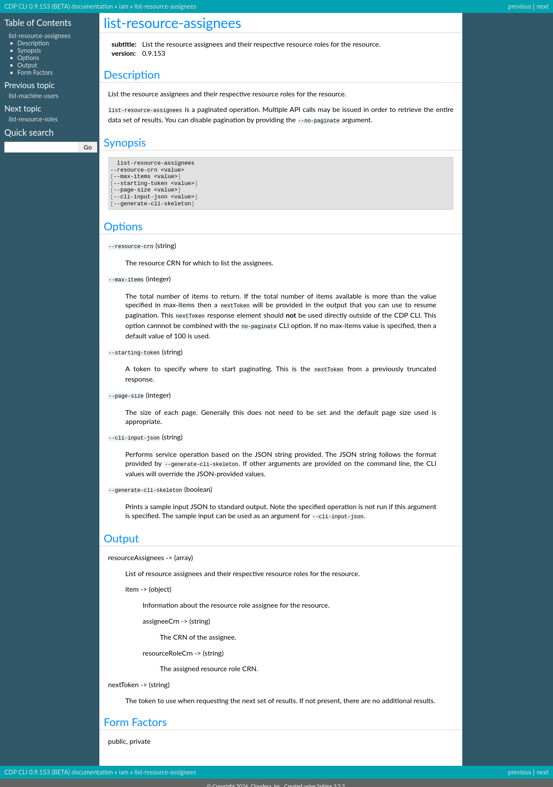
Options (28, 57)
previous (519, 6)
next (543, 6)
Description (33, 43)
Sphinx (324, 780)
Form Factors (35, 72)
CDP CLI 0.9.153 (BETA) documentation (58, 6)
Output (27, 65)
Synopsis (29, 50)
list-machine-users (33, 95)
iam (123, 6)
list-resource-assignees (165, 6)
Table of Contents (37, 22)
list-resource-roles (33, 119)
